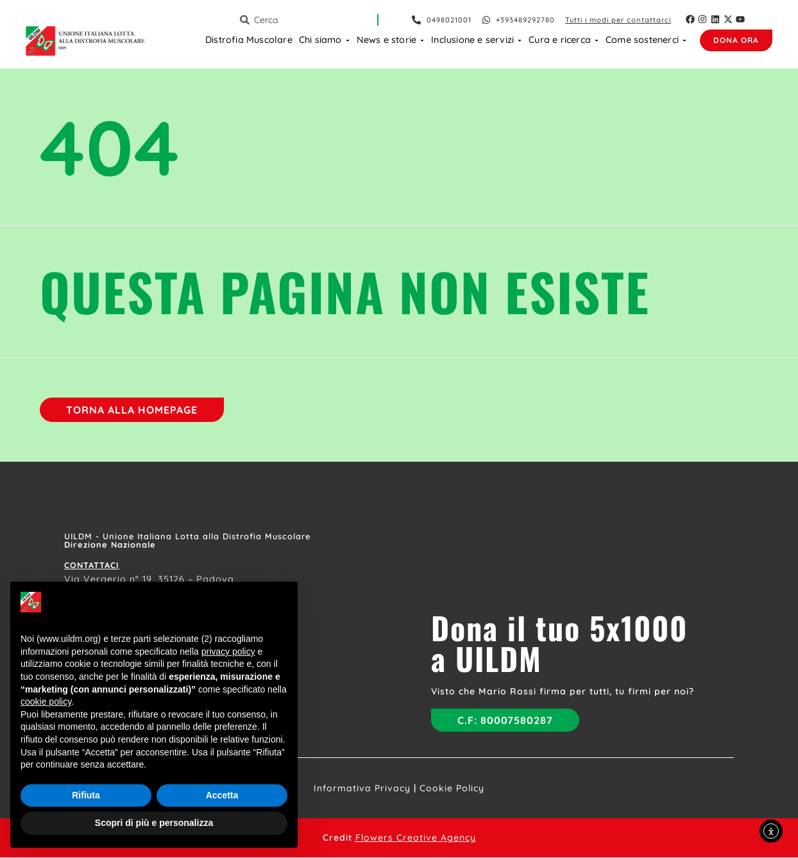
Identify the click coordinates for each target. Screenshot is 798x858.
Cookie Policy (452, 789)
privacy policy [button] (228, 651)
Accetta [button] (222, 795)
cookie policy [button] (46, 701)
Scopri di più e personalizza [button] (154, 823)
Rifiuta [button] (86, 795)
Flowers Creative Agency (415, 838)
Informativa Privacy (362, 789)
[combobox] (307, 20)
